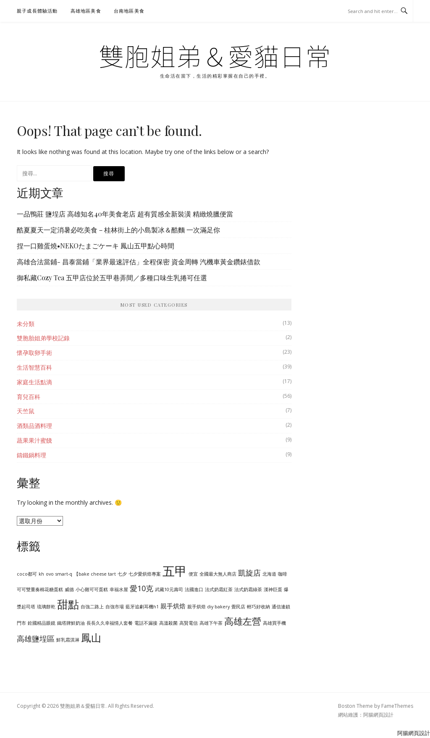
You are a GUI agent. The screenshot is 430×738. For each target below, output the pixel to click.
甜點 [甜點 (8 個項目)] (68, 604)
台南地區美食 (129, 11)
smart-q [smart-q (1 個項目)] (63, 574)
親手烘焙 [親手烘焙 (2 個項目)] (173, 606)
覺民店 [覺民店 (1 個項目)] (238, 607)
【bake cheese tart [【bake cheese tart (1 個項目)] (95, 574)
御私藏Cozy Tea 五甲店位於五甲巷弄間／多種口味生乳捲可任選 (112, 277)
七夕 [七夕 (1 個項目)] (122, 574)
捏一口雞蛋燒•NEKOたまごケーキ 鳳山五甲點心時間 (95, 245)
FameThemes (397, 705)
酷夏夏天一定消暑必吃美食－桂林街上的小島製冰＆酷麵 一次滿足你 (118, 229)
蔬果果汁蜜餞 (34, 440)
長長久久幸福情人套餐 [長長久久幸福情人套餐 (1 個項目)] (110, 623)
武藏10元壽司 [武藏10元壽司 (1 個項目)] (169, 589)
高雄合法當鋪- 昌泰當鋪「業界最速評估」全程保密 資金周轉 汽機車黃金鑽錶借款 (138, 261)
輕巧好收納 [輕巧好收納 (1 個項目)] (258, 607)
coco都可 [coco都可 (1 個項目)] (27, 574)
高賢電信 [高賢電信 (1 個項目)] (188, 623)
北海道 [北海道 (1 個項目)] (269, 574)
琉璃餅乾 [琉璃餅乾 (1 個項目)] (46, 607)
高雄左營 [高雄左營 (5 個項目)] (242, 621)
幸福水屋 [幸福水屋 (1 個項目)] (119, 589)
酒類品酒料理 (34, 426)
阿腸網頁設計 (378, 714)
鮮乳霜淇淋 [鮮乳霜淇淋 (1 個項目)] (67, 640)
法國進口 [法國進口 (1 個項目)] (194, 589)
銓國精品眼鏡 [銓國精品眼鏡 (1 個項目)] (41, 623)
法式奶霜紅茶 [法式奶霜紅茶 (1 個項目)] (219, 589)
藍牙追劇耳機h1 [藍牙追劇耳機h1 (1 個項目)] (142, 607)
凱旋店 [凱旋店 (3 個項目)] (249, 573)
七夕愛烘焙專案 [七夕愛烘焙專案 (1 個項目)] (144, 574)
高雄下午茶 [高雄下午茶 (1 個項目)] (211, 623)
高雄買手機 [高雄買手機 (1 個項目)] (274, 623)
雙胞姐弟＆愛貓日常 (215, 55)
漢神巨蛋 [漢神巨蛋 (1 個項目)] (273, 589)
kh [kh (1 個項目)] (41, 574)
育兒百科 (28, 397)
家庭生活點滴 (34, 382)
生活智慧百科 (34, 367)
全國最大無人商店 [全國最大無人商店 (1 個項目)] (217, 574)
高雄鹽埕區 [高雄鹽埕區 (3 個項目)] (36, 639)
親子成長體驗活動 (37, 11)
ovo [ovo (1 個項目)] (50, 574)
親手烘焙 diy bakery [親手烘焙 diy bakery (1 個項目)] (208, 607)
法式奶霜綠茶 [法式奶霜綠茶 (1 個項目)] (248, 589)
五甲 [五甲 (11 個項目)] (175, 571)
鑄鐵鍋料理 (31, 455)
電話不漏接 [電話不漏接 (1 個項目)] (145, 623)
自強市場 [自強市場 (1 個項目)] (114, 607)
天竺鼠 (25, 411)
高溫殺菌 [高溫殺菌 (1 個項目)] (168, 623)
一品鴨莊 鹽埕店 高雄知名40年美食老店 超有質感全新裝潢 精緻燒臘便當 (125, 213)
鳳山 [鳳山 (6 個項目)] (91, 637)
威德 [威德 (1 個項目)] (69, 589)
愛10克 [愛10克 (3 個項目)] (141, 588)
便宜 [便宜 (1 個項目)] (193, 574)
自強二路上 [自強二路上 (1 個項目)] (92, 607)
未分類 (25, 324)
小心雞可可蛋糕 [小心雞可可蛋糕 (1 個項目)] (92, 589)
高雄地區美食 (86, 11)
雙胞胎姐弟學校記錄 (43, 338)
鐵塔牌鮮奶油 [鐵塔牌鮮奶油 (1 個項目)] (71, 623)
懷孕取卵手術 (34, 353)
